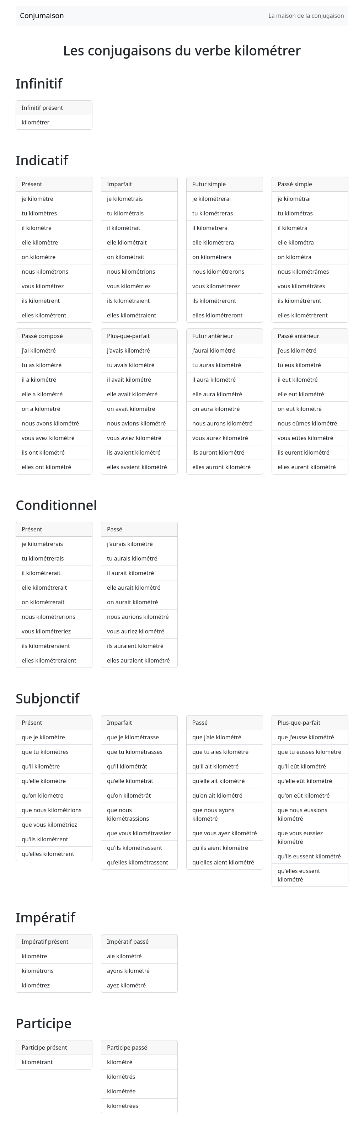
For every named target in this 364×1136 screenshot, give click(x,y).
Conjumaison (42, 15)
